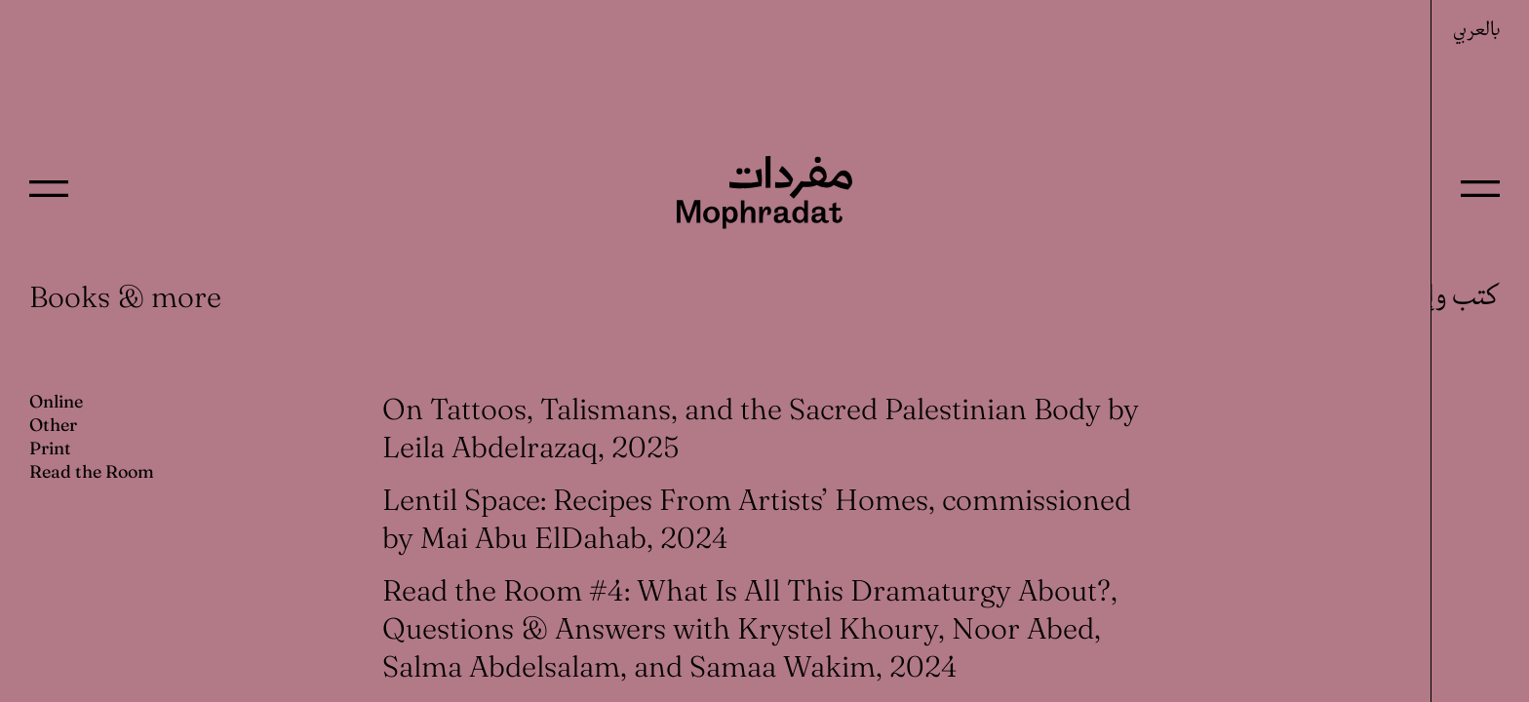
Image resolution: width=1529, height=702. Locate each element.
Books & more (125, 297)
